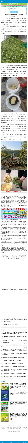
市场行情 (18, 8)
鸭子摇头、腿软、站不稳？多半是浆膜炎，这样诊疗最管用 (12, 363)
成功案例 (11, 8)
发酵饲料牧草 (4, 324)
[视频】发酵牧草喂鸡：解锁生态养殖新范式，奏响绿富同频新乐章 (13, 366)
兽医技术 (15, 8)
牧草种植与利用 (5, 326)
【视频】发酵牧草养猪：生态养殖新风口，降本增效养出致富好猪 (13, 373)
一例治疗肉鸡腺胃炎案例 (9, 318)
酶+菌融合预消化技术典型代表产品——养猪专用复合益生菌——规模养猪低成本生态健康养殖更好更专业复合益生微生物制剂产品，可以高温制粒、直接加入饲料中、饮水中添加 (18, 416)
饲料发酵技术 (17, 324)
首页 (8, 8)
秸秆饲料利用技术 (11, 324)
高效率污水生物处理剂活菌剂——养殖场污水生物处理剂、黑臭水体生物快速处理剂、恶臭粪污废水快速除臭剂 (18, 403)
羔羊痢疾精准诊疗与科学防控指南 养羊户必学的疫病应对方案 (13, 357)
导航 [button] (2, 1)
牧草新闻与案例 (11, 326)
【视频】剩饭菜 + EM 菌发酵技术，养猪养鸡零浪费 (11, 360)
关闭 (26, 7)
